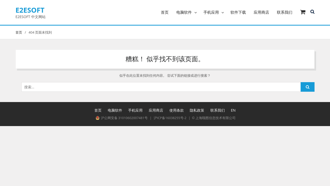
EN (233, 110)
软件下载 (238, 12)
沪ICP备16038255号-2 (170, 118)
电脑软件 (184, 12)
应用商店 (261, 12)
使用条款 (176, 110)
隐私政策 (197, 110)
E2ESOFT (30, 10)
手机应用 (211, 12)
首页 (165, 12)
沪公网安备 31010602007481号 (122, 118)
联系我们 (284, 12)
